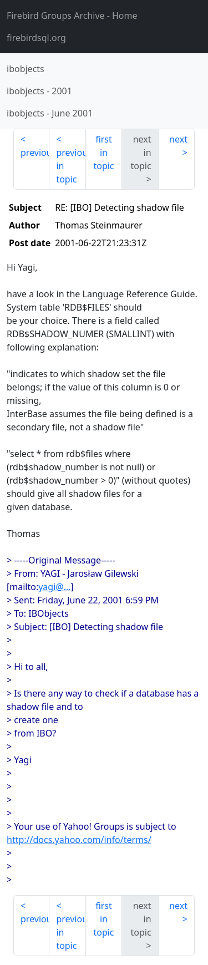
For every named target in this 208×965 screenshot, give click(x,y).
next (178, 139)
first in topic (103, 152)
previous (35, 152)
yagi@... (54, 587)
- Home (72, 15)
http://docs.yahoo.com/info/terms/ (79, 840)
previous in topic (70, 165)
